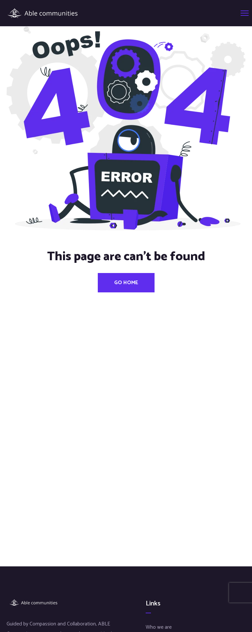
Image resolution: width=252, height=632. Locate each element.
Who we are (159, 627)
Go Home (126, 282)
